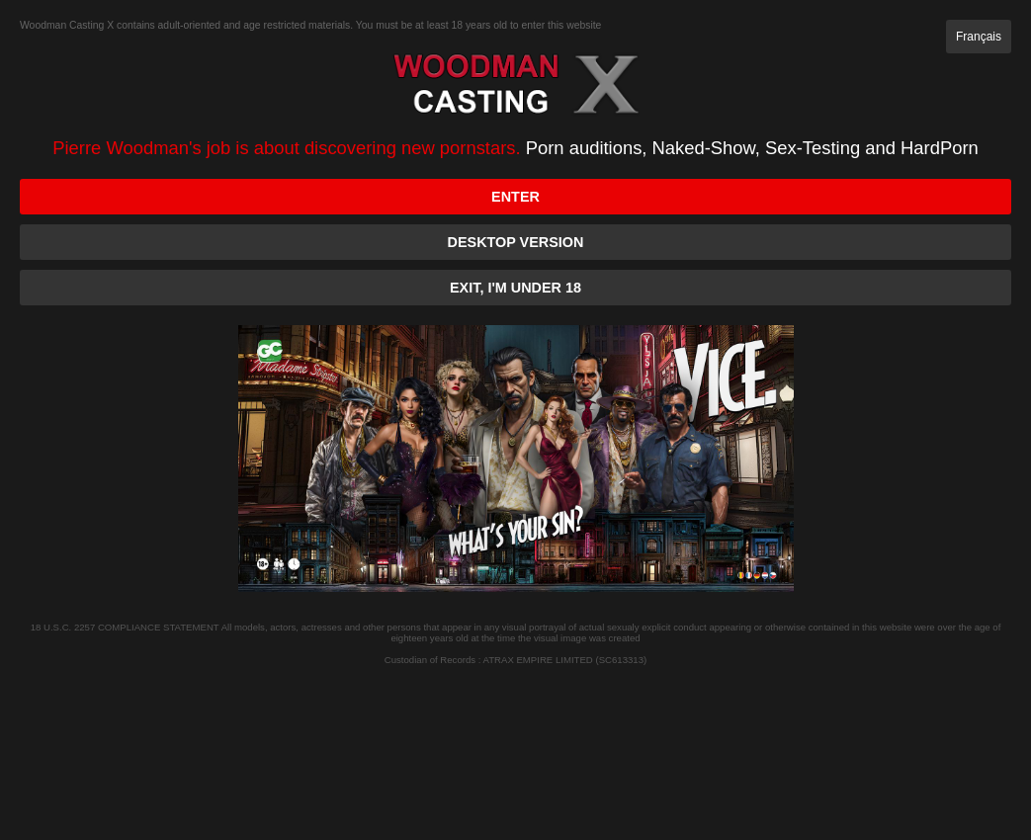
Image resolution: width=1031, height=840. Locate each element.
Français (978, 36)
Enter (515, 197)
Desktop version (516, 242)
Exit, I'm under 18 (515, 287)
